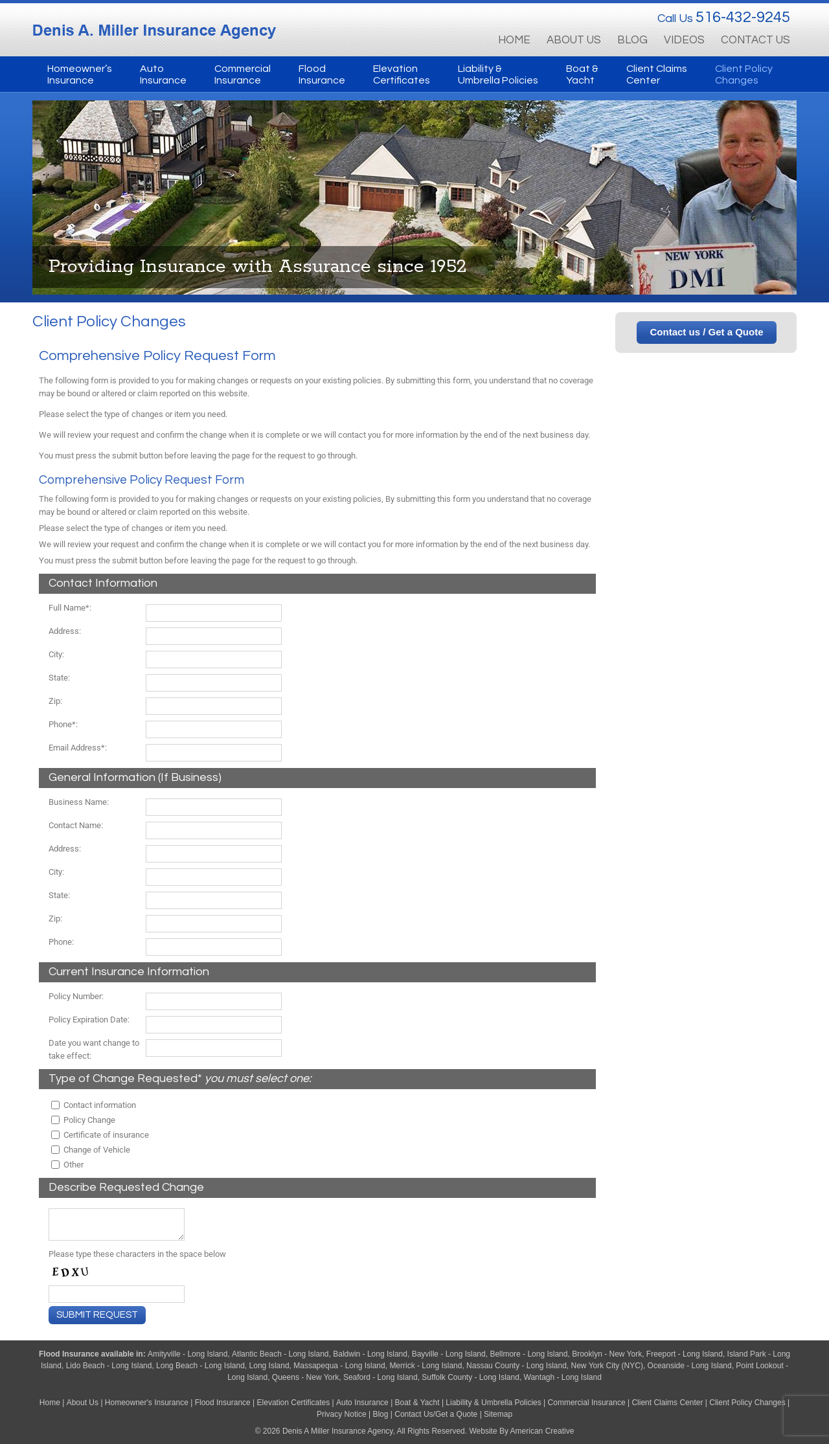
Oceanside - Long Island (690, 1365)
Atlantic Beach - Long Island (280, 1354)
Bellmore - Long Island (528, 1354)
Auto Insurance (362, 1402)
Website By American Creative (521, 1431)
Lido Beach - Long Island (109, 1365)
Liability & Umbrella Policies (493, 1402)
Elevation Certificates (293, 1402)
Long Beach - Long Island (200, 1365)
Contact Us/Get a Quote (435, 1414)
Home (50, 1402)
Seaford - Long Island (380, 1377)
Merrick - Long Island (425, 1365)
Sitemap (498, 1414)
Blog (380, 1414)
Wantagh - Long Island (563, 1377)
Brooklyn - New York (607, 1354)
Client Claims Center (667, 1402)
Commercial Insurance (587, 1402)
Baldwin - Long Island (370, 1354)
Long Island (269, 1365)
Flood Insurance (70, 1354)
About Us (82, 1402)
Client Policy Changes (747, 1402)
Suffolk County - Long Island (470, 1377)
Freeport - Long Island (684, 1354)
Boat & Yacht (417, 1402)
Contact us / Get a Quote (706, 331)
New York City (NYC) (607, 1365)
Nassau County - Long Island (516, 1365)
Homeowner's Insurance (147, 1402)
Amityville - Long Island (187, 1354)
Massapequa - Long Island (339, 1365)
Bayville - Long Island (449, 1354)
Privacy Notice (342, 1414)
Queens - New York (305, 1377)
